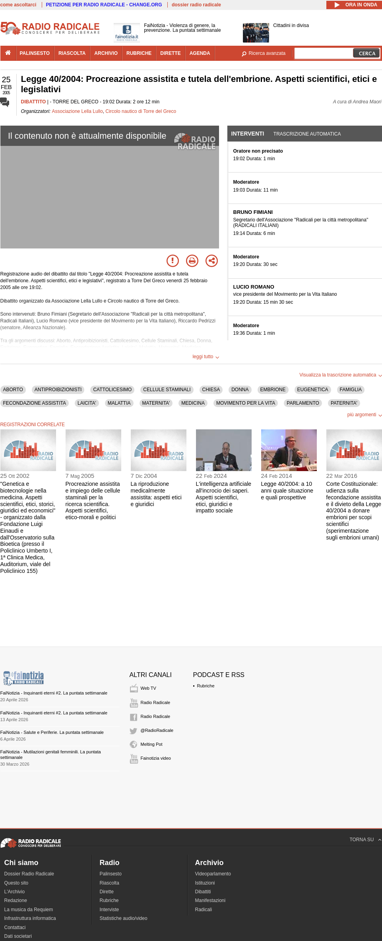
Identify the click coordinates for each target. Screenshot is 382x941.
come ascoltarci (18, 5)
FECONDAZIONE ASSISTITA (34, 403)
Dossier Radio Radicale (29, 874)
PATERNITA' (344, 403)
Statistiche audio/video (123, 918)
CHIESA (211, 389)
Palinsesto (111, 874)
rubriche (138, 53)
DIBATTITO (33, 102)
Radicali (203, 909)
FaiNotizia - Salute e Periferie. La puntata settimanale (52, 732)
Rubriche (206, 685)
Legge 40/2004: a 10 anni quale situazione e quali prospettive (287, 491)
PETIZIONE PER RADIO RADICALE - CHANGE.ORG (104, 5)
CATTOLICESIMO (112, 389)
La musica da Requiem (28, 909)
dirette (170, 53)
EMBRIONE (273, 389)
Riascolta (109, 883)
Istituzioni (205, 883)
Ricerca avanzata (267, 53)
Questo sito (16, 883)
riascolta (71, 53)
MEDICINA (193, 403)
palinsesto (35, 53)
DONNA (239, 389)
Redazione (15, 900)
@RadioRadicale (157, 730)
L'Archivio (14, 891)
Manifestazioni (210, 900)
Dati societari (18, 936)
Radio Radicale (156, 702)
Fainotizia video (156, 758)
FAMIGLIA (351, 389)
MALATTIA (119, 403)
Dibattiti (203, 891)
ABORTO (13, 389)
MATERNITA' (156, 403)
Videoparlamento (213, 874)
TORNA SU (361, 839)
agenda (200, 53)
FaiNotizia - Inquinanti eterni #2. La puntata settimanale (54, 693)
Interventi (247, 133)
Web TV (148, 688)
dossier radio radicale (196, 5)
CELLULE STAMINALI (166, 389)
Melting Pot (152, 744)
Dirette (107, 891)
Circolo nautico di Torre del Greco (140, 111)
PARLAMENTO (303, 403)
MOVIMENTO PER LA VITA (245, 403)
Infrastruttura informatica (30, 918)
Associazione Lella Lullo (77, 111)
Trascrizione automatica (307, 134)
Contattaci (15, 927)
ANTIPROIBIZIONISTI (58, 389)
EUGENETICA (312, 389)
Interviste (109, 909)
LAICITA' (87, 403)
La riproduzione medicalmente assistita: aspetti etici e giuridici (156, 494)
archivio (106, 53)
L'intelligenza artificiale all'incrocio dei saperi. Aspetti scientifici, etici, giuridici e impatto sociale (224, 497)
